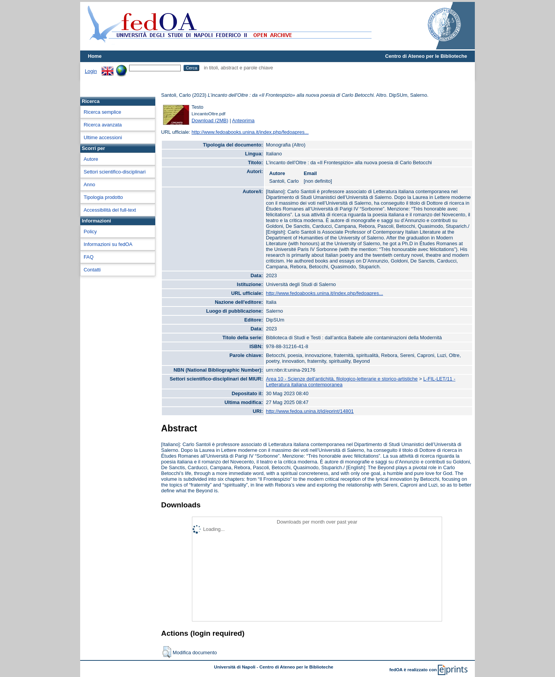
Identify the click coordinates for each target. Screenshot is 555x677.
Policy (90, 231)
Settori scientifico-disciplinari (115, 172)
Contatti (92, 270)
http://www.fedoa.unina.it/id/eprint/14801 (310, 411)
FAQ (89, 257)
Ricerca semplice (102, 112)
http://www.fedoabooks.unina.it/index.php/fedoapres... (250, 132)
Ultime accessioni (103, 137)
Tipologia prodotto (103, 197)
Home (95, 56)
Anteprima (243, 120)
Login (91, 71)
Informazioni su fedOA (108, 244)
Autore (91, 159)
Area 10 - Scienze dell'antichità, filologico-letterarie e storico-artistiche (342, 379)
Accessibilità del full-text (110, 210)
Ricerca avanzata (103, 125)
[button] (166, 652)
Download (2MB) (210, 120)
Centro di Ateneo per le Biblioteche (426, 56)
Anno (89, 184)
